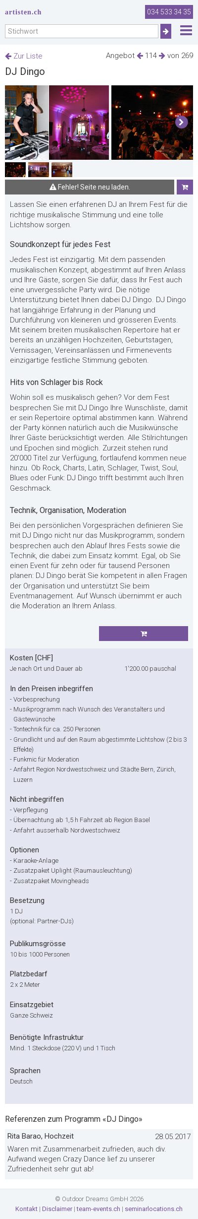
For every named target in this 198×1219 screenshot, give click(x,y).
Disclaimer (57, 1209)
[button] (181, 122)
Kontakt (26, 1209)
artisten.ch (23, 12)
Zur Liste (24, 56)
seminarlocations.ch (154, 1209)
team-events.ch (98, 1209)
